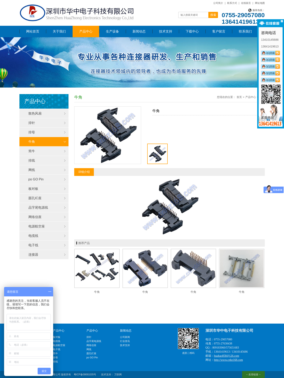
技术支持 (165, 31)
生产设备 (112, 31)
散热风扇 (35, 113)
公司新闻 (125, 337)
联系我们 (245, 31)
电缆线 (33, 235)
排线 (31, 160)
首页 (239, 97)
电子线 (33, 245)
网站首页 (32, 31)
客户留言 (218, 31)
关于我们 (59, 31)
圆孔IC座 (35, 198)
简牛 (31, 151)
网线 (31, 170)
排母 (31, 132)
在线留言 (246, 3)
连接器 (33, 254)
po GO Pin (36, 179)
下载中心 (192, 31)
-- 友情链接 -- (253, 374)
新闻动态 (139, 31)
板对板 (33, 188)
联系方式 (232, 3)
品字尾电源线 (38, 207)
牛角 (31, 141)
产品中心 (85, 31)
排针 (31, 123)
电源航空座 (36, 226)
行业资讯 (125, 341)
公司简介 (218, 3)
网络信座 (35, 217)
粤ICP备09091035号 (85, 374)
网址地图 (260, 3)
